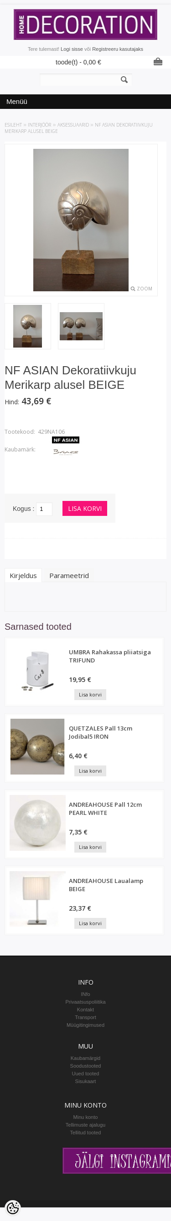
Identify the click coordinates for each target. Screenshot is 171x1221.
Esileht (13, 125)
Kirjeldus (23, 575)
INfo (85, 994)
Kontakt (85, 1009)
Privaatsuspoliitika (85, 1002)
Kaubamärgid (85, 1058)
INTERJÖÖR (39, 125)
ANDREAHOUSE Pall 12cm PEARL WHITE (105, 808)
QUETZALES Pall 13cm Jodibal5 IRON (100, 732)
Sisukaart (85, 1081)
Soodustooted (85, 1066)
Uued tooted (85, 1073)
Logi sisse (72, 49)
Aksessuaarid (73, 125)
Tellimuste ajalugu (85, 1125)
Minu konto (85, 1117)
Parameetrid (69, 575)
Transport (85, 1017)
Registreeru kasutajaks (117, 49)
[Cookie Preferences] (13, 1208)
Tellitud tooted (85, 1132)
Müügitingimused (85, 1025)
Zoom (144, 288)
